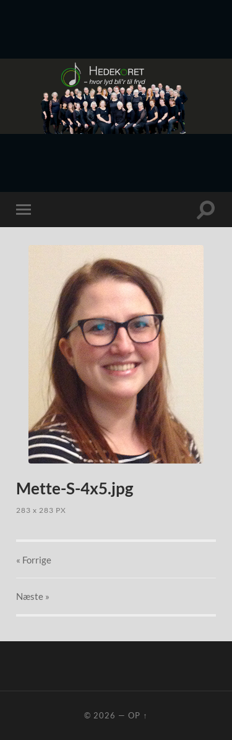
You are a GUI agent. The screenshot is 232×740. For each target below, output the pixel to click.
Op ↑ (137, 715)
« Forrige (33, 559)
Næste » (32, 596)
